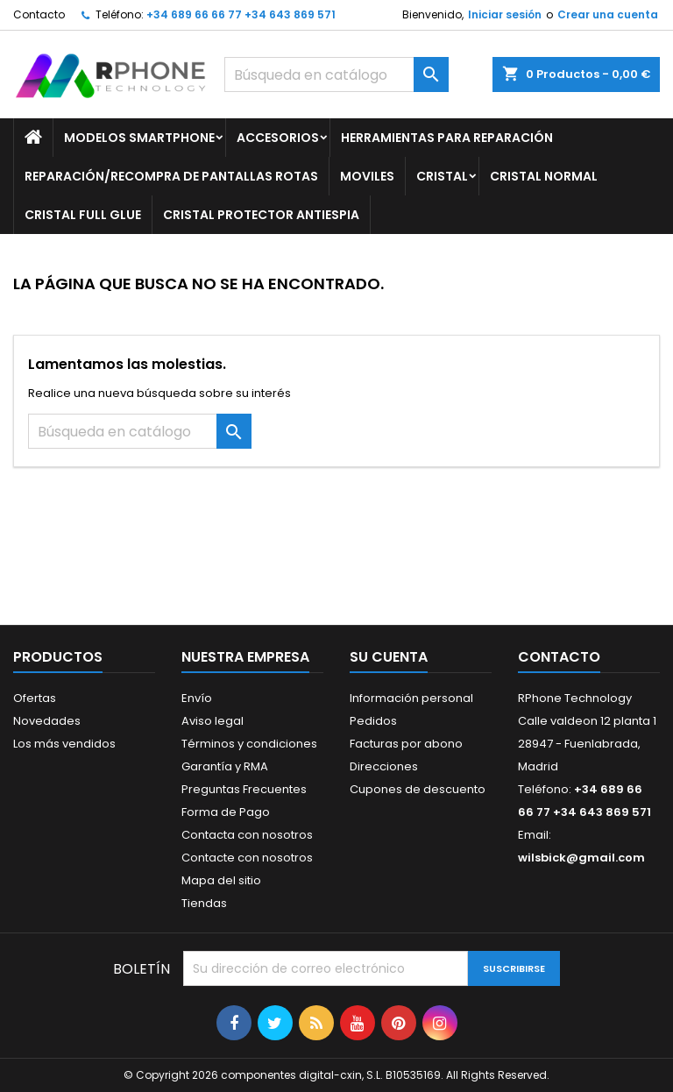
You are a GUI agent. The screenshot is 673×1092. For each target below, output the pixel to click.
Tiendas (204, 903)
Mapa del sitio (221, 880)
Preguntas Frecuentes (244, 789)
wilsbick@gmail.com (581, 857)
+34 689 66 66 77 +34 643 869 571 (241, 14)
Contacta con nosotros (247, 834)
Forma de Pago (225, 812)
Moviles (367, 176)
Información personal (411, 698)
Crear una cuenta (607, 14)
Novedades (47, 721)
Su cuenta (389, 657)
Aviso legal (212, 721)
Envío (196, 698)
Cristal (442, 176)
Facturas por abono (406, 743)
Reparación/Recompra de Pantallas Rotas (171, 176)
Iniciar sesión (505, 14)
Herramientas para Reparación (447, 137)
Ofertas (34, 698)
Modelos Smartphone (139, 137)
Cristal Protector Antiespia (261, 214)
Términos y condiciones (249, 743)
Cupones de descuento (417, 789)
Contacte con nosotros (247, 857)
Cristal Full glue (83, 214)
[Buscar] (336, 74)
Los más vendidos (64, 743)
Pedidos (373, 721)
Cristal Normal (544, 176)
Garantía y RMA (224, 766)
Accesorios (278, 137)
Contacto (39, 14)
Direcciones (384, 766)
